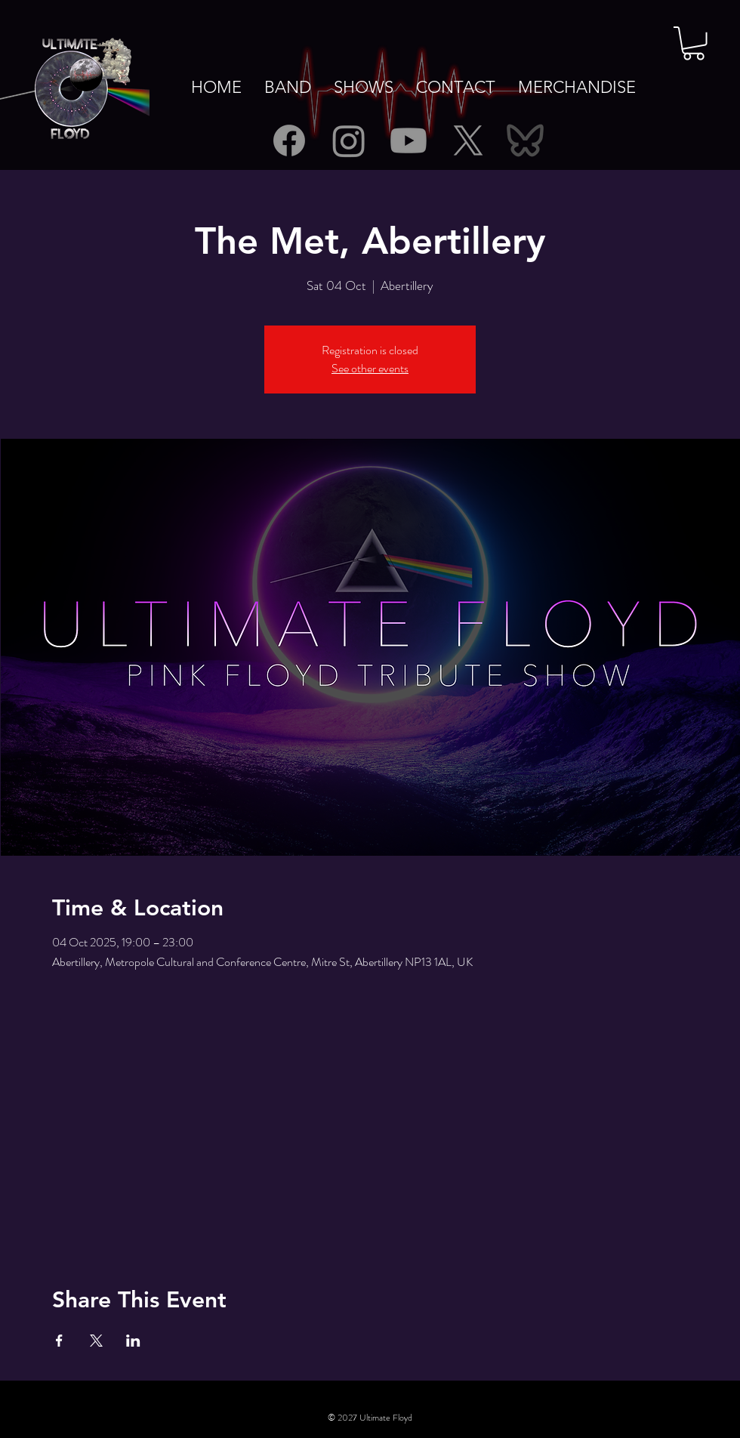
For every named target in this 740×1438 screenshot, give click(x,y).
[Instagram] (349, 140)
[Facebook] (289, 140)
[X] (468, 140)
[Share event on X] (96, 1341)
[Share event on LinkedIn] (133, 1341)
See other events (370, 368)
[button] (694, 43)
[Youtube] (408, 140)
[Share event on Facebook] (59, 1341)
